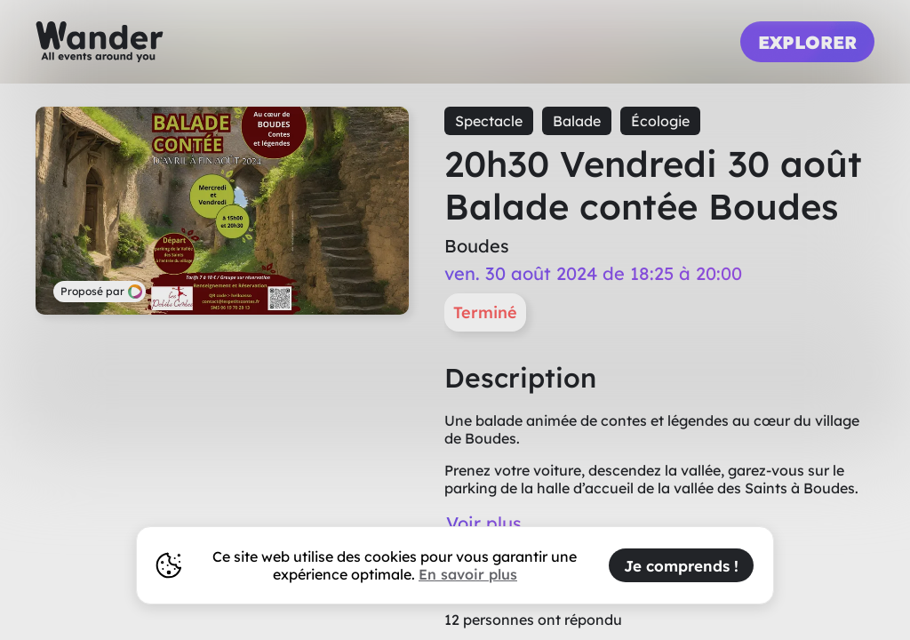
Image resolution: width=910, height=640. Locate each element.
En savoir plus (468, 574)
